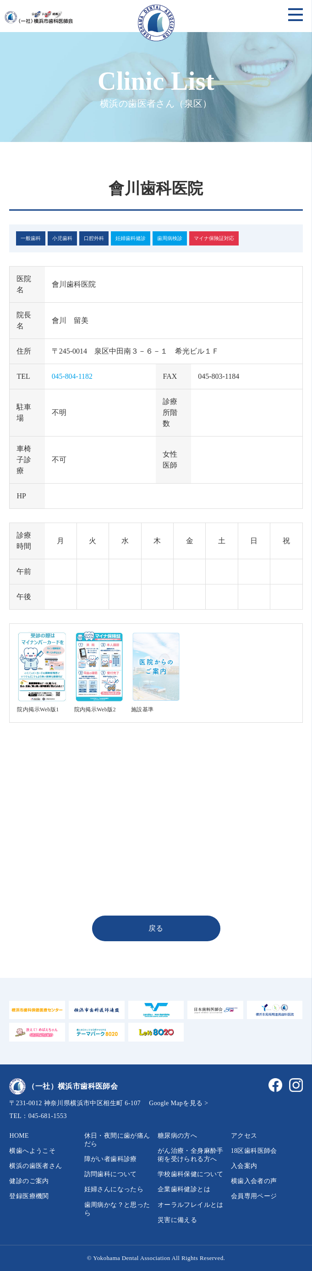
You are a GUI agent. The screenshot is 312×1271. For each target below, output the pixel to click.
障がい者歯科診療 (110, 1159)
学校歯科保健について (191, 1174)
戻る (156, 928)
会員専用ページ (254, 1196)
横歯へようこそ (32, 1150)
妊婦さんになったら (114, 1189)
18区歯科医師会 (254, 1150)
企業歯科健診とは (184, 1189)
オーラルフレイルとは (191, 1204)
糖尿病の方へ (177, 1135)
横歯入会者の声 (254, 1181)
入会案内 (244, 1165)
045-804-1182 (72, 376)
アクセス (244, 1135)
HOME (19, 1135)
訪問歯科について (110, 1174)
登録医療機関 (29, 1196)
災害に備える (177, 1219)
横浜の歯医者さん (35, 1165)
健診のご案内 (29, 1181)
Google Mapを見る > (178, 1103)
